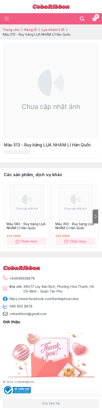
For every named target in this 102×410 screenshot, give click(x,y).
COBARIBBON (24, 382)
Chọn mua (27, 241)
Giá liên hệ (51, 403)
